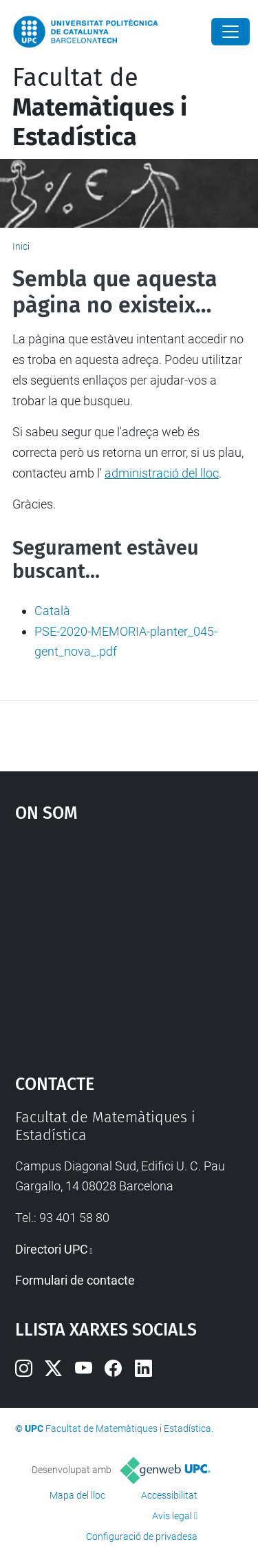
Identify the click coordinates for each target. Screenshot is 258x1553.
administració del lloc (162, 473)
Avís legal (172, 1515)
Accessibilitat (169, 1495)
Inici (21, 246)
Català (52, 610)
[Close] (230, 31)
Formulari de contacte (75, 1280)
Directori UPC (51, 1249)
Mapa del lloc (77, 1495)
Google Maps (129, 941)
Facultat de (99, 107)
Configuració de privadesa (141, 1536)
